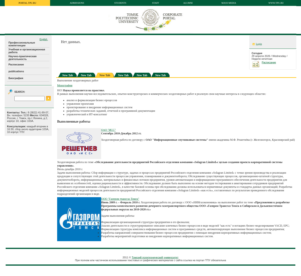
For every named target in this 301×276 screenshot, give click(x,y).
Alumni (188, 3)
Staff (155, 3)
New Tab (67, 75)
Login (259, 44)
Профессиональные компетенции (21, 44)
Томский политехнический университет (155, 257)
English (44, 39)
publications (16, 71)
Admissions (77, 3)
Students (120, 3)
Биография (15, 78)
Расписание (16, 64)
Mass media (229, 3)
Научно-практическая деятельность (22, 57)
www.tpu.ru (276, 3)
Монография (64, 85)
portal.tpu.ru (27, 3)
